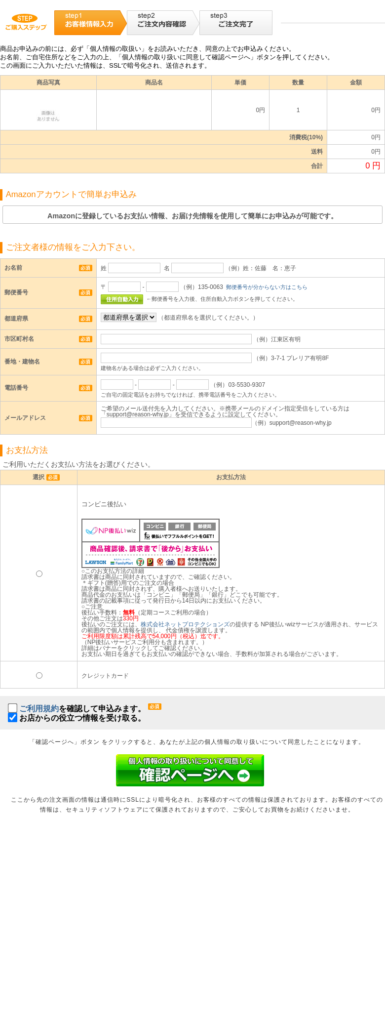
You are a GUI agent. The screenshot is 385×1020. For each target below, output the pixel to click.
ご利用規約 (39, 708)
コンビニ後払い (103, 504)
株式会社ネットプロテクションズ (185, 624)
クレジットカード (105, 675)
